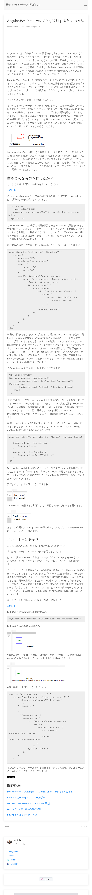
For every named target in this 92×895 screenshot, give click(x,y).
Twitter (12, 860)
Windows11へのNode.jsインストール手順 (28, 803)
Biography (13, 852)
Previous (84, 827)
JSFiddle (11, 190)
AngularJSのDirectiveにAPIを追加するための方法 (45, 21)
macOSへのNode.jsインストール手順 (26, 797)
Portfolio (13, 856)
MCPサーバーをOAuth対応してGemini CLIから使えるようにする (40, 791)
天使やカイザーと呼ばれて (23, 4)
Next (6, 827)
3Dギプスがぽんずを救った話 (22, 815)
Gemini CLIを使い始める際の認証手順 (26, 809)
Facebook (14, 864)
